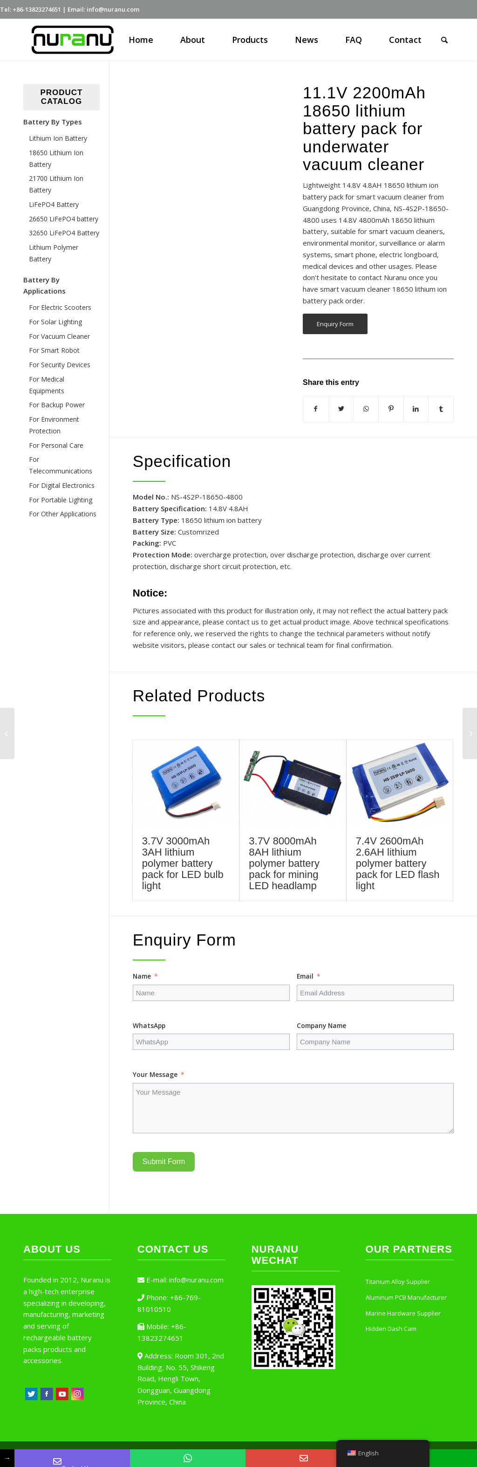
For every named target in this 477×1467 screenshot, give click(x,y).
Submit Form (164, 1161)
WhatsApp (149, 1025)
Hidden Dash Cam (391, 1328)
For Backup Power (57, 404)
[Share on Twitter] (341, 409)
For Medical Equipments (46, 385)
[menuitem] (141, 39)
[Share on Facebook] (315, 409)
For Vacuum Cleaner (59, 336)
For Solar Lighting (55, 321)
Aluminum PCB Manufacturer (406, 1297)
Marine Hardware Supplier (403, 1313)
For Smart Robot (54, 350)
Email (305, 976)
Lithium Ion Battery (58, 138)
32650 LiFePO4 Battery (64, 232)
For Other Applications (62, 513)
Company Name (321, 1025)
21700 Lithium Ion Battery (56, 184)
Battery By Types (52, 121)
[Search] (444, 39)
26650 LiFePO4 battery (63, 218)
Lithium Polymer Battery (53, 253)
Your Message (155, 1074)
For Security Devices (59, 364)
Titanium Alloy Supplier (398, 1281)
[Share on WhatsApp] (366, 409)
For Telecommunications (60, 465)
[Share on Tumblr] (441, 409)
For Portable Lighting (60, 499)
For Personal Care (56, 445)
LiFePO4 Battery (54, 204)
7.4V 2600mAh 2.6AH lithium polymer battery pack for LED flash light (398, 863)
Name (142, 976)
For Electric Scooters (60, 307)
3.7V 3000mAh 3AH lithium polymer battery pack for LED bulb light (183, 863)
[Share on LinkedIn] (416, 409)
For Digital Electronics (62, 485)
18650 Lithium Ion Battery (56, 158)
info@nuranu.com (196, 1279)
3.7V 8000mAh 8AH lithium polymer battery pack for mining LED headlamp (284, 863)
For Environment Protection (54, 425)
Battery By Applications (44, 285)
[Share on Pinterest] (391, 409)
